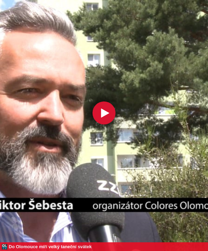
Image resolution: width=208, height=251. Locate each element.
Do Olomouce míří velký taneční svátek (50, 246)
